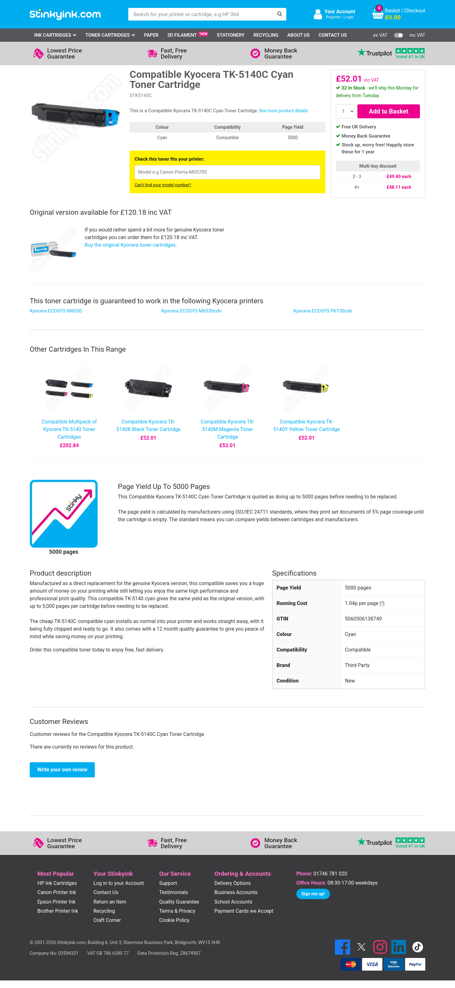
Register (333, 17)
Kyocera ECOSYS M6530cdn (191, 311)
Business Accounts (236, 892)
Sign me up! (313, 893)
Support (168, 883)
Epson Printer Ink (56, 902)
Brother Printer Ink (57, 911)
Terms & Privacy (177, 911)
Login (349, 17)
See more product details (283, 110)
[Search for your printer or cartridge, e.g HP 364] (201, 14)
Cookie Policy (174, 920)
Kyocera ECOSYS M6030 (56, 311)
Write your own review (62, 770)
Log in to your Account (119, 883)
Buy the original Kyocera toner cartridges (130, 245)
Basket (392, 11)
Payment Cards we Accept (244, 911)
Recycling (265, 35)
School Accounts (233, 902)
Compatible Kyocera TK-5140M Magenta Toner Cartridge (227, 429)
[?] (382, 603)
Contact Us (332, 35)
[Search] (280, 14)
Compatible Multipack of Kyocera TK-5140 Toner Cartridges (69, 429)
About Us (298, 35)
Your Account (340, 12)
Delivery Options (233, 883)
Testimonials (173, 892)
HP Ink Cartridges (57, 883)
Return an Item (110, 902)
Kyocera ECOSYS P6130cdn (323, 311)
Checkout (414, 11)
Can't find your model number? (163, 184)
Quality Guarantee (179, 902)
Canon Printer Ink (56, 892)
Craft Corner (107, 920)
